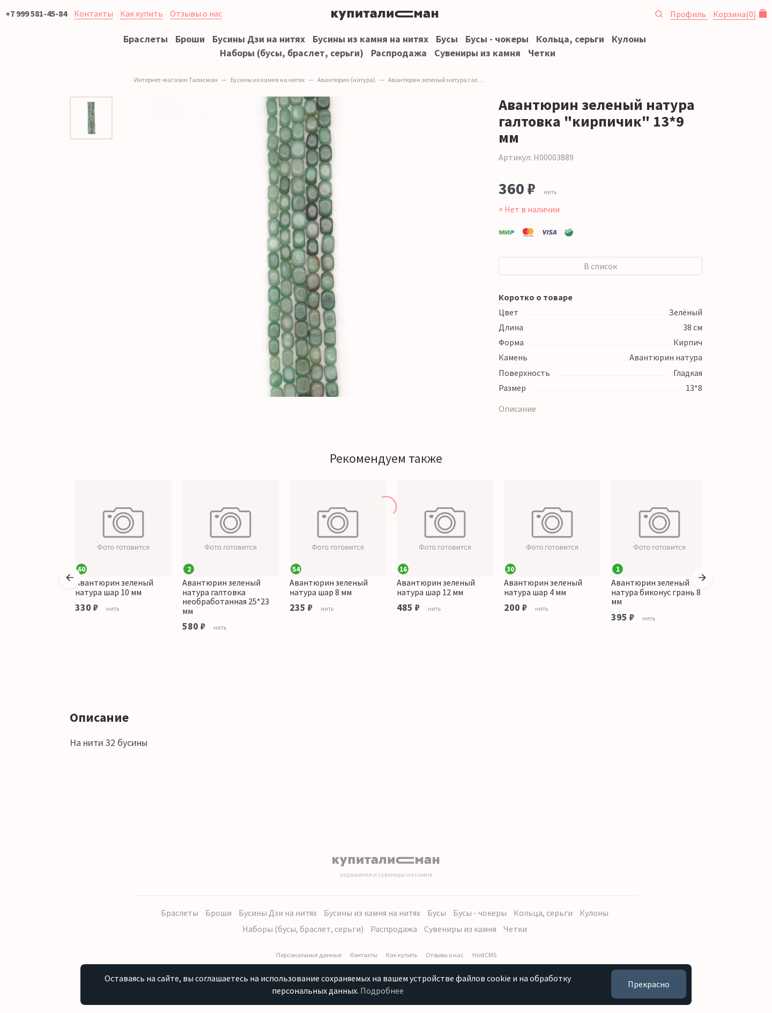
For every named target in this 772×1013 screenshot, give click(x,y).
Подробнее (382, 990)
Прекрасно (649, 984)
